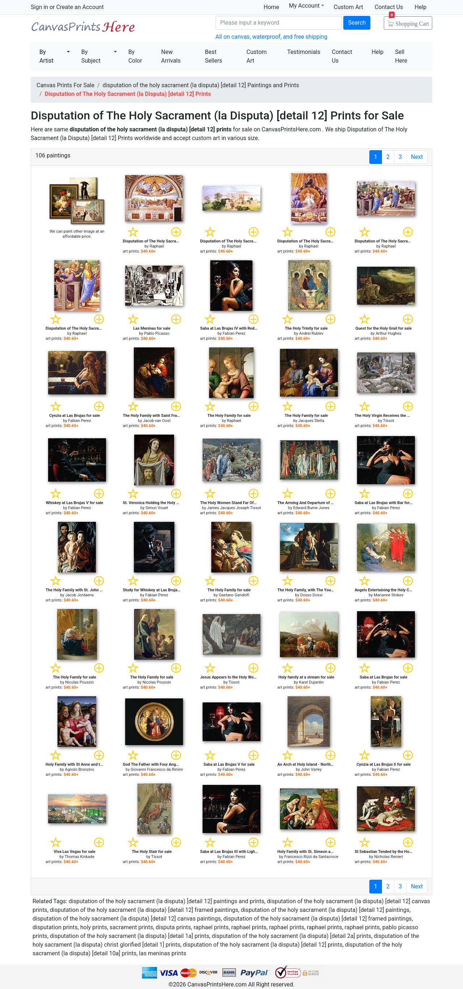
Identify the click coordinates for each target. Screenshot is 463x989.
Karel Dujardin (311, 682)
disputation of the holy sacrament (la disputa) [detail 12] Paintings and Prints (201, 85)
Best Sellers (213, 56)
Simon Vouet (156, 508)
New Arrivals (171, 56)
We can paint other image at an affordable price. (77, 234)
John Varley (311, 769)
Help (420, 7)
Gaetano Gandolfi (234, 595)
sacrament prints (131, 927)
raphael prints (211, 927)
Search (357, 22)
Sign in (39, 7)
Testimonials (303, 51)
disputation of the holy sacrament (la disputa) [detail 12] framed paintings (144, 909)
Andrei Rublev (311, 333)
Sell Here (401, 56)
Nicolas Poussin (79, 682)
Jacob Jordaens (79, 595)
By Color (135, 56)
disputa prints (173, 927)
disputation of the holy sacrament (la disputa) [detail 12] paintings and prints (166, 901)
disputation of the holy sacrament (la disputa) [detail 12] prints (263, 944)
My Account (306, 5)
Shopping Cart (409, 21)
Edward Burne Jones (311, 508)
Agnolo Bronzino (79, 769)
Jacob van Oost (156, 420)
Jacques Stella (311, 420)
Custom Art (348, 7)
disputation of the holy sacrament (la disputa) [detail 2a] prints (291, 936)
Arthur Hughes (389, 333)
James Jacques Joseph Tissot (234, 508)
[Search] (279, 23)
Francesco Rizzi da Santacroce (311, 856)
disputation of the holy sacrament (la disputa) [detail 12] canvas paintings (127, 918)
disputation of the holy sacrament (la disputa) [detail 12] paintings (325, 909)
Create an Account (79, 7)
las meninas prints (162, 953)
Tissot (388, 420)
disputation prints (55, 927)
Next (417, 156)
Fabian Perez (233, 333)
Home (271, 7)
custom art (206, 138)
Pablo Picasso (157, 333)
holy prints (93, 927)
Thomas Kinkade (79, 856)
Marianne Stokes (388, 595)
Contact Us (389, 7)
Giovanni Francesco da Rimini (157, 769)
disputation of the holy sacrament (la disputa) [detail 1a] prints (129, 936)
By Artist (46, 56)
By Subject (91, 56)
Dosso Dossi (311, 595)
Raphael (157, 246)
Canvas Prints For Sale (83, 29)
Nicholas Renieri (388, 856)
